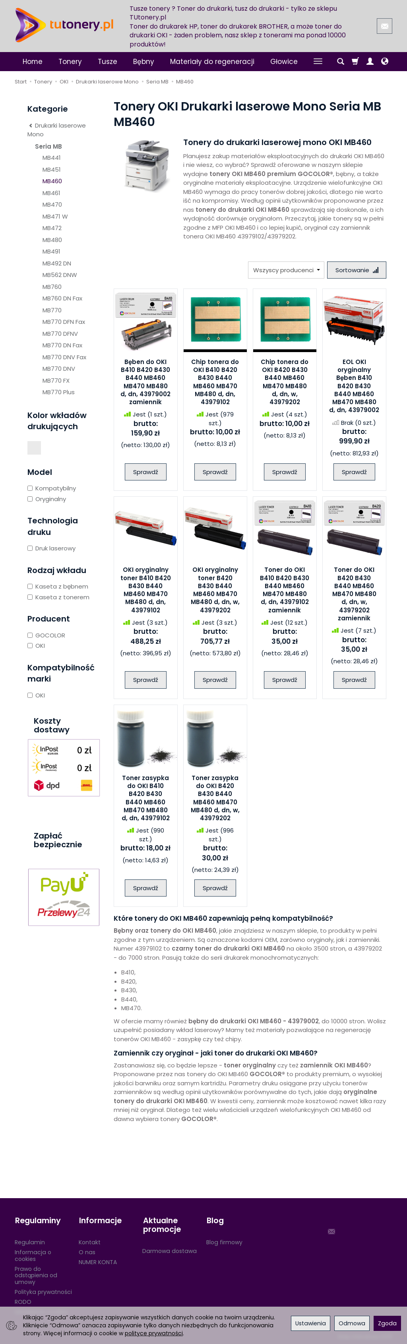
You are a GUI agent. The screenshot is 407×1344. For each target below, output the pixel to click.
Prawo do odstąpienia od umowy (36, 1274)
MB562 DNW (60, 275)
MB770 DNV (59, 368)
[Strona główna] (64, 25)
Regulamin (30, 1241)
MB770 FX (56, 380)
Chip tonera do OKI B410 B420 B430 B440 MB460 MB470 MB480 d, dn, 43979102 (215, 382)
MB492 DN (57, 263)
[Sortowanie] (356, 270)
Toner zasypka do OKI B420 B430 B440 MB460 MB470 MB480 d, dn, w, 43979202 (215, 798)
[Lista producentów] (286, 270)
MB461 (51, 193)
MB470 (52, 204)
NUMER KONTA (98, 1261)
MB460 (52, 181)
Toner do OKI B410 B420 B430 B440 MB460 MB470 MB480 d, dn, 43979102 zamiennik (284, 590)
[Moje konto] (370, 61)
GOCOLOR (46, 635)
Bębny (143, 61)
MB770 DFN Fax (64, 322)
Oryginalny (46, 499)
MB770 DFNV (60, 333)
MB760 (52, 287)
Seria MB (48, 146)
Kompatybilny (51, 488)
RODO (23, 1301)
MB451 (52, 169)
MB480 (52, 240)
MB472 (52, 228)
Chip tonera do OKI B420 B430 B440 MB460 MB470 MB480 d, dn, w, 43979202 (284, 382)
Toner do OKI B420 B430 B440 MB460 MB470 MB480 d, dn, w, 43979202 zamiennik (354, 594)
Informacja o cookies (33, 1254)
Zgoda (387, 1323)
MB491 (51, 251)
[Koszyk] (355, 61)
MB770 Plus (59, 392)
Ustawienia (310, 1323)
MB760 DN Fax (62, 298)
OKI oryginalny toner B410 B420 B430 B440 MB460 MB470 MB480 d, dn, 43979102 (145, 590)
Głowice (284, 61)
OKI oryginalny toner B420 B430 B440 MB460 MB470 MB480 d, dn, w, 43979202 (215, 590)
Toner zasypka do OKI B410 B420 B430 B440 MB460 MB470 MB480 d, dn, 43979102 (146, 798)
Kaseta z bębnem (57, 586)
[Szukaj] (340, 61)
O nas (87, 1251)
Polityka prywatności (43, 1291)
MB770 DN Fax (62, 345)
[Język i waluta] (384, 61)
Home (33, 61)
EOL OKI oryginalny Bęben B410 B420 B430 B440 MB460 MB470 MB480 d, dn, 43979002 (354, 386)
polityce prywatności (154, 1333)
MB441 (52, 157)
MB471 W (55, 216)
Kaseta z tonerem (58, 597)
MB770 (52, 310)
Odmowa (352, 1323)
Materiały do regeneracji (212, 61)
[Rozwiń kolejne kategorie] (318, 61)
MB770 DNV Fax (64, 357)
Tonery (70, 61)
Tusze (107, 61)
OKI (36, 645)
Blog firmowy (224, 1241)
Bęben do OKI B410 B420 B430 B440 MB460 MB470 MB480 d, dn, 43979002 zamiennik (145, 382)
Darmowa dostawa (169, 1250)
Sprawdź (145, 472)
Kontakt (90, 1241)
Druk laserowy (51, 548)
